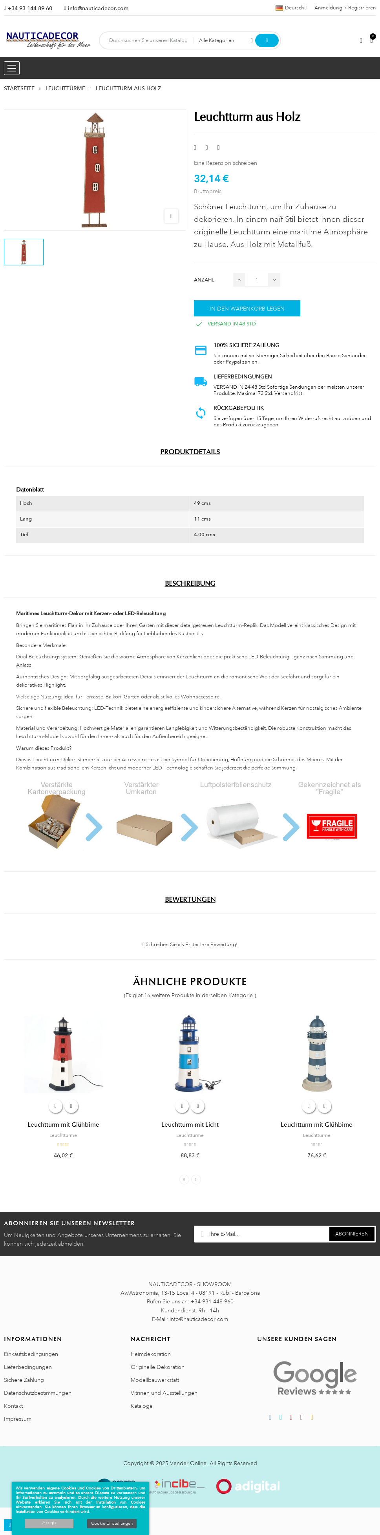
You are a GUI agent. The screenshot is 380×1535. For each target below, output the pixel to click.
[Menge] (257, 280)
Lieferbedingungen (28, 1367)
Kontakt (13, 1405)
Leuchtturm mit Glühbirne (63, 1125)
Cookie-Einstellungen (112, 1523)
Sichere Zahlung (24, 1379)
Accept (49, 1523)
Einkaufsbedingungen (31, 1354)
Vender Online (188, 1463)
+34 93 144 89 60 (30, 8)
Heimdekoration (151, 1354)
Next (196, 1179)
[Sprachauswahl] (291, 8)
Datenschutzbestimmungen (37, 1392)
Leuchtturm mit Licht (190, 1125)
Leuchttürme (63, 1135)
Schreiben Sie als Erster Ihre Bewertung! (190, 944)
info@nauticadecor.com (98, 8)
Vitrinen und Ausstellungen (164, 1392)
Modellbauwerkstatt (155, 1379)
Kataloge (142, 1405)
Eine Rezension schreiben (225, 162)
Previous (184, 1179)
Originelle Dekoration (158, 1367)
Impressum (17, 1418)
